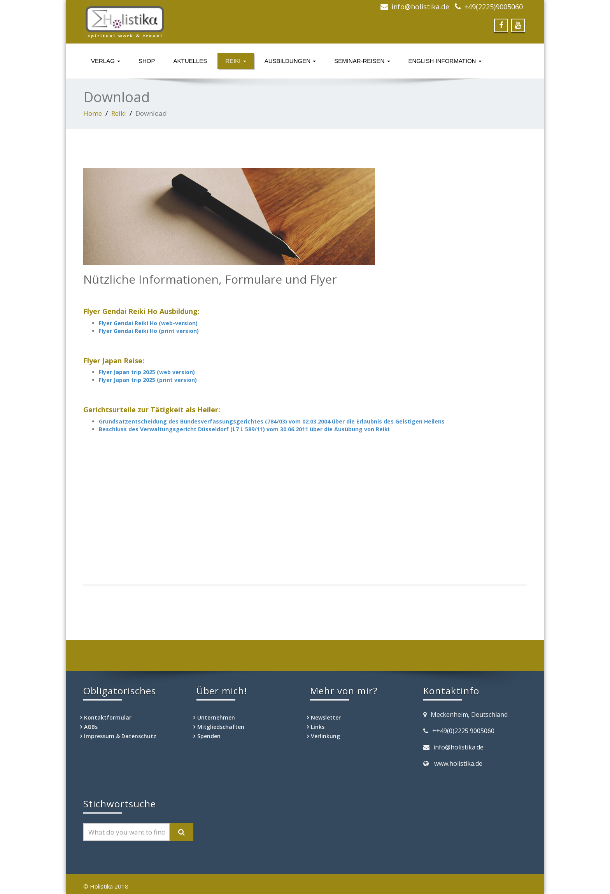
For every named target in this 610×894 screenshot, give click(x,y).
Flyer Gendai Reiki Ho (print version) (149, 331)
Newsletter (326, 717)
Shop (146, 61)
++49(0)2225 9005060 (463, 731)
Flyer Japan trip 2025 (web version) (147, 372)
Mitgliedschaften (220, 726)
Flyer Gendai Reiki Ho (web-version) (148, 323)
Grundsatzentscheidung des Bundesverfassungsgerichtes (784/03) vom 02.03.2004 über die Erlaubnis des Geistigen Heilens (272, 421)
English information (445, 61)
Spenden (209, 736)
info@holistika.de (420, 6)
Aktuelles (190, 61)
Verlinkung (325, 736)
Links (317, 726)
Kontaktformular (107, 717)
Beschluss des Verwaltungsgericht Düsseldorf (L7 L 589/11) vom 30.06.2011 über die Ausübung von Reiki (244, 429)
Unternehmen (216, 717)
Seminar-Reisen (362, 61)
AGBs (91, 726)
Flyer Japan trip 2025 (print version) (148, 379)
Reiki (235, 61)
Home (92, 113)
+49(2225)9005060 (493, 6)
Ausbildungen (290, 61)
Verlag (105, 61)
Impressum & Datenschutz (120, 736)
